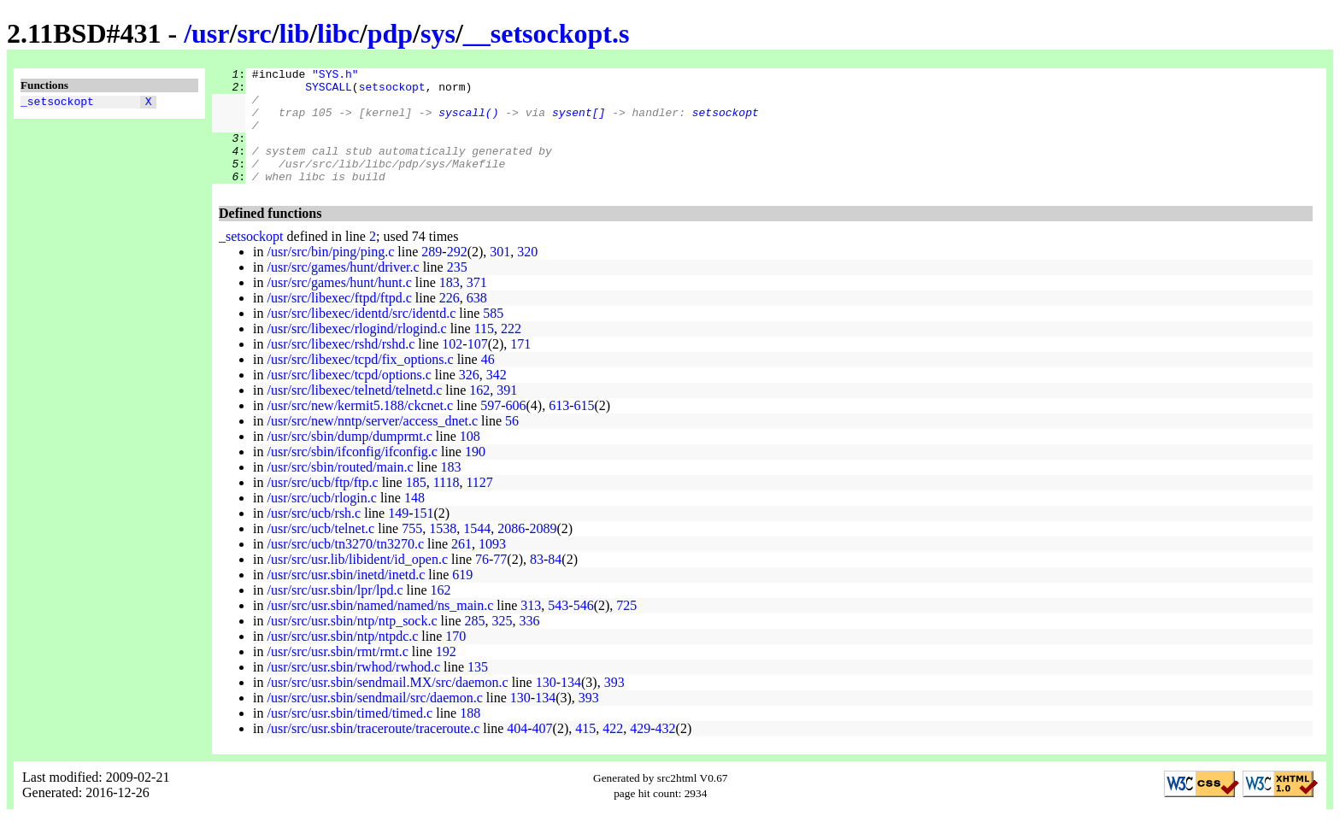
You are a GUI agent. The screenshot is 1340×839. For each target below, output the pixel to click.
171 (520, 367)
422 (612, 751)
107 (477, 367)
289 (431, 274)
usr (210, 33)
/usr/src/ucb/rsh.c (314, 536)
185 (416, 505)
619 (462, 597)
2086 (511, 551)
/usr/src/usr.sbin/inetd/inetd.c (346, 597)
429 (640, 751)
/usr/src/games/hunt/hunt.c (339, 305)
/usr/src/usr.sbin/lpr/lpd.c (335, 613)
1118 (446, 505)
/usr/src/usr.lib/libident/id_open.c (357, 582)
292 (457, 274)
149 (398, 536)
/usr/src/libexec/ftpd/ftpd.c (339, 321)
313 (530, 628)
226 (449, 321)
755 (412, 551)
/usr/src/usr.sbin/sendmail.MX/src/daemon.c (387, 705)
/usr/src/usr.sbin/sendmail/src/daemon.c (374, 720)
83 (537, 582)
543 (558, 628)
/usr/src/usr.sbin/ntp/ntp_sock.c (352, 644)
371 (477, 305)
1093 (492, 567)
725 (626, 628)
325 (502, 644)
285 (475, 644)
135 (477, 690)
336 (530, 644)
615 (583, 428)
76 (482, 582)
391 (507, 413)
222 (511, 351)
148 (414, 520)
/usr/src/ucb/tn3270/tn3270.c (345, 567)
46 (488, 382)
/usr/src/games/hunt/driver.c (343, 290)
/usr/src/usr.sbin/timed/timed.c (349, 736)
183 (449, 305)
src (254, 33)
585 (493, 336)
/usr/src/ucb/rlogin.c (321, 520)
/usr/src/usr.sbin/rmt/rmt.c (337, 674)
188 (470, 736)
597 (490, 428)
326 (469, 397)
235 (457, 290)
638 (477, 321)
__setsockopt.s (546, 33)
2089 (543, 551)
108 (470, 459)
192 (446, 674)
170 (455, 659)
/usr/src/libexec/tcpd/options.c (349, 397)
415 (585, 751)
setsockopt (392, 91)
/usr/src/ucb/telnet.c (320, 551)
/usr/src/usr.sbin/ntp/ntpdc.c (342, 659)
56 (512, 444)
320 (527, 274)
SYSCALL (328, 91)
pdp (390, 33)
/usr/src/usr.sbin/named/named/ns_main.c (380, 628)
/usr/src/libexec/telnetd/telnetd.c (354, 413)
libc (338, 33)
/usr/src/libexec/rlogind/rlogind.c (356, 351)
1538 (442, 551)
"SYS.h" (335, 76)
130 (546, 705)
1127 (479, 505)
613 (559, 428)
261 (461, 567)
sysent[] (578, 122)
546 (583, 628)
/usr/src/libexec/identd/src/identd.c (361, 336)
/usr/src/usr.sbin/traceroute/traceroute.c (373, 751)
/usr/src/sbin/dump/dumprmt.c (349, 459)
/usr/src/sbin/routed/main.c (340, 490)
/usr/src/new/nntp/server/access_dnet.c (372, 444)
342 (496, 397)
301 (500, 274)
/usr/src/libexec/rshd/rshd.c (340, 367)
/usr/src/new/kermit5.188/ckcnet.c (360, 428)
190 (475, 474)
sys (437, 33)
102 (452, 367)
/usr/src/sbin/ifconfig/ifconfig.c (352, 474)
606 (516, 428)
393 (614, 705)
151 (424, 536)
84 (554, 582)
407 (542, 751)
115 (484, 351)
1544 (477, 551)
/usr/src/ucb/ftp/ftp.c (322, 505)
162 (479, 413)
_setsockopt (57, 103)
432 (665, 751)
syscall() (468, 122)
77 (500, 582)
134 (571, 705)
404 (517, 751)
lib (294, 33)
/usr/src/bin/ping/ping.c (330, 274)
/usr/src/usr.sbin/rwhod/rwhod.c (353, 690)
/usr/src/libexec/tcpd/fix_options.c (360, 382)
